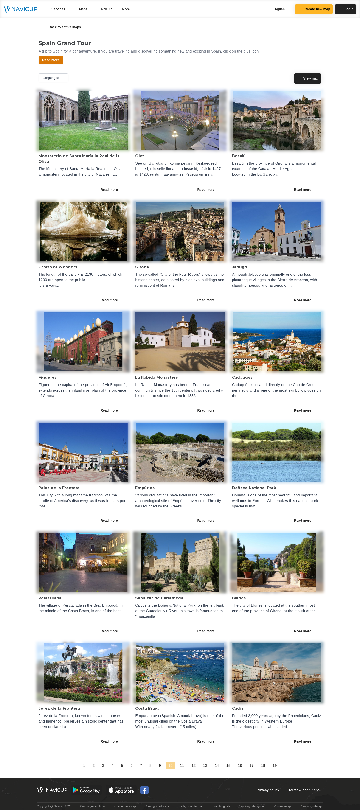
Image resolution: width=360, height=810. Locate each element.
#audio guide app (312, 806)
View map (307, 78)
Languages (53, 78)
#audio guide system (252, 806)
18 (263, 766)
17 (251, 766)
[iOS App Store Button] (121, 790)
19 (275, 766)
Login (346, 9)
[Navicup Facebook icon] (144, 790)
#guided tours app (126, 806)
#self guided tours (157, 806)
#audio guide (222, 806)
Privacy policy (268, 790)
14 (217, 766)
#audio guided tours (93, 806)
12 (193, 766)
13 (205, 766)
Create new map (314, 9)
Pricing (107, 9)
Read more (112, 189)
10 (170, 766)
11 (182, 766)
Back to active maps (61, 27)
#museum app (283, 806)
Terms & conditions (304, 790)
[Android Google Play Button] (86, 790)
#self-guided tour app (191, 806)
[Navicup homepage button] (22, 9)
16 (240, 766)
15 (228, 766)
